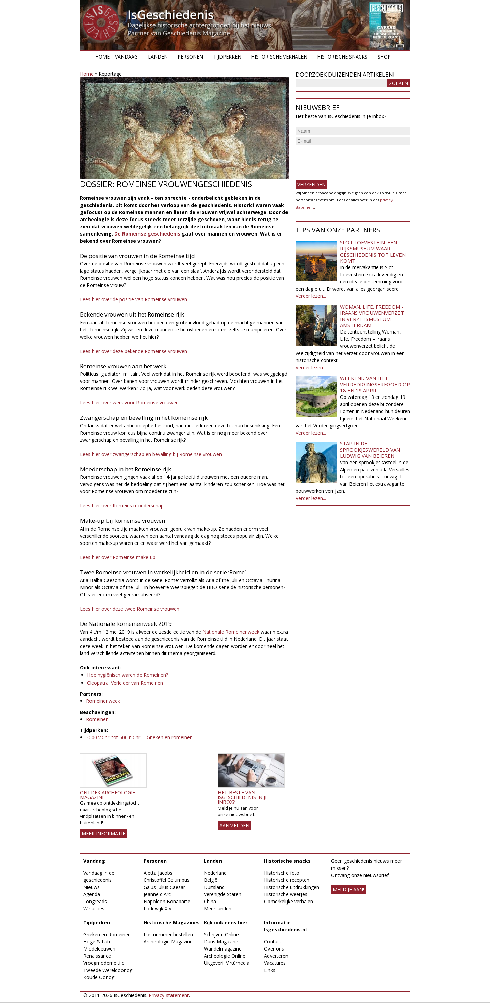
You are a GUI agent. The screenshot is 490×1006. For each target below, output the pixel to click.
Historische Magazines (172, 922)
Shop (384, 56)
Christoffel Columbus (167, 880)
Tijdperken (227, 56)
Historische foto (281, 873)
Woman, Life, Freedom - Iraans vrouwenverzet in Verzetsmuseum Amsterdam (372, 315)
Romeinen (97, 719)
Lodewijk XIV (158, 908)
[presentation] (347, 160)
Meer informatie (103, 833)
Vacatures (275, 963)
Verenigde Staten (222, 894)
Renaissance (97, 956)
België (210, 880)
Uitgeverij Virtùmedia (226, 963)
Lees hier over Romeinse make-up (118, 557)
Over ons (274, 948)
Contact (272, 941)
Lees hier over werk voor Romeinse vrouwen (129, 402)
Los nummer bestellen (168, 934)
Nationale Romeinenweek (230, 632)
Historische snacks (342, 56)
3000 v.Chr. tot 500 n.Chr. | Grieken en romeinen (139, 737)
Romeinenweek (103, 701)
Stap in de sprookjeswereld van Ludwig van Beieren (370, 449)
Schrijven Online (221, 934)
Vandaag (126, 56)
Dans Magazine (221, 941)
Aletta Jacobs (158, 873)
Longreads (95, 901)
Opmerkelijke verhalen (288, 901)
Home (102, 56)
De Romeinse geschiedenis (147, 233)
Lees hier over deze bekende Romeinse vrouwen (133, 351)
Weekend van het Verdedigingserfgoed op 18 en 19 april (375, 384)
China (210, 901)
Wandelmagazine (223, 948)
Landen (158, 56)
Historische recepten (286, 880)
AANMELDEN (234, 825)
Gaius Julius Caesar (164, 887)
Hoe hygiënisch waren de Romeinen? (127, 674)
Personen (190, 56)
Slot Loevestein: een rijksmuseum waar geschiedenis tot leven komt (373, 251)
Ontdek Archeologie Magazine (107, 794)
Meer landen (217, 908)
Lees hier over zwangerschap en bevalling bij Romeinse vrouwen (151, 454)
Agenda (91, 894)
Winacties (93, 908)
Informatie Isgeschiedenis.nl (285, 926)
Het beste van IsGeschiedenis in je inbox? (243, 797)
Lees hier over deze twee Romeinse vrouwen (129, 608)
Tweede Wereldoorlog (107, 970)
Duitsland (214, 887)
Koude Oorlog (98, 977)
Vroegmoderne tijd (104, 963)
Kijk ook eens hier (225, 922)
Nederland (215, 873)
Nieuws (91, 887)
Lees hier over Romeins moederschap (122, 505)
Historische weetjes (285, 894)
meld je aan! (348, 889)
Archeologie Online (224, 956)
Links (269, 970)
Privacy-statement (169, 995)
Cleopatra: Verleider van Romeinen (125, 683)
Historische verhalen (279, 56)
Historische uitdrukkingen (291, 887)
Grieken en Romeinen (107, 934)
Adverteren (276, 956)
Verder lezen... (311, 296)
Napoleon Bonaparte (167, 901)
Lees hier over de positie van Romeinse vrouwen (133, 299)
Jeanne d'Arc (157, 894)
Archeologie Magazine (168, 941)
